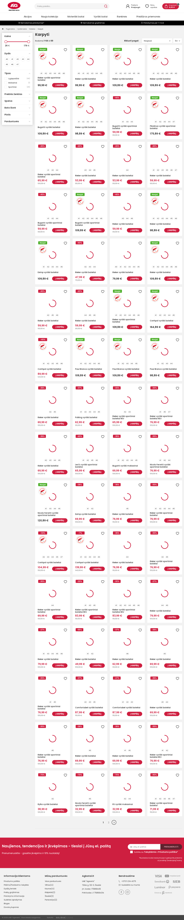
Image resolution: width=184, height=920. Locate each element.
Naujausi (157, 40)
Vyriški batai (100, 16)
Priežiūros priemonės (148, 16)
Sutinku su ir (156, 852)
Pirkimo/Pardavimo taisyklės (16, 885)
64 (177, 40)
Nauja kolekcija (49, 16)
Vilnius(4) (49, 885)
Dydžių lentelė (10, 888)
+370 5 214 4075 (127, 881)
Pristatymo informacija (14, 896)
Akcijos (28, 16)
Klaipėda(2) (50, 892)
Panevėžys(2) (51, 900)
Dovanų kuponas (11, 907)
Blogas (7, 903)
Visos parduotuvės (53, 881)
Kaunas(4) (49, 888)
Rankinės (122, 16)
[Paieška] (69, 6)
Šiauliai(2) (49, 896)
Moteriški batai (75, 16)
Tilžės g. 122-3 (88, 885)
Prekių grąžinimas (11, 892)
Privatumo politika (12, 881)
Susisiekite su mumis (129, 885)
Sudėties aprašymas (13, 900)
